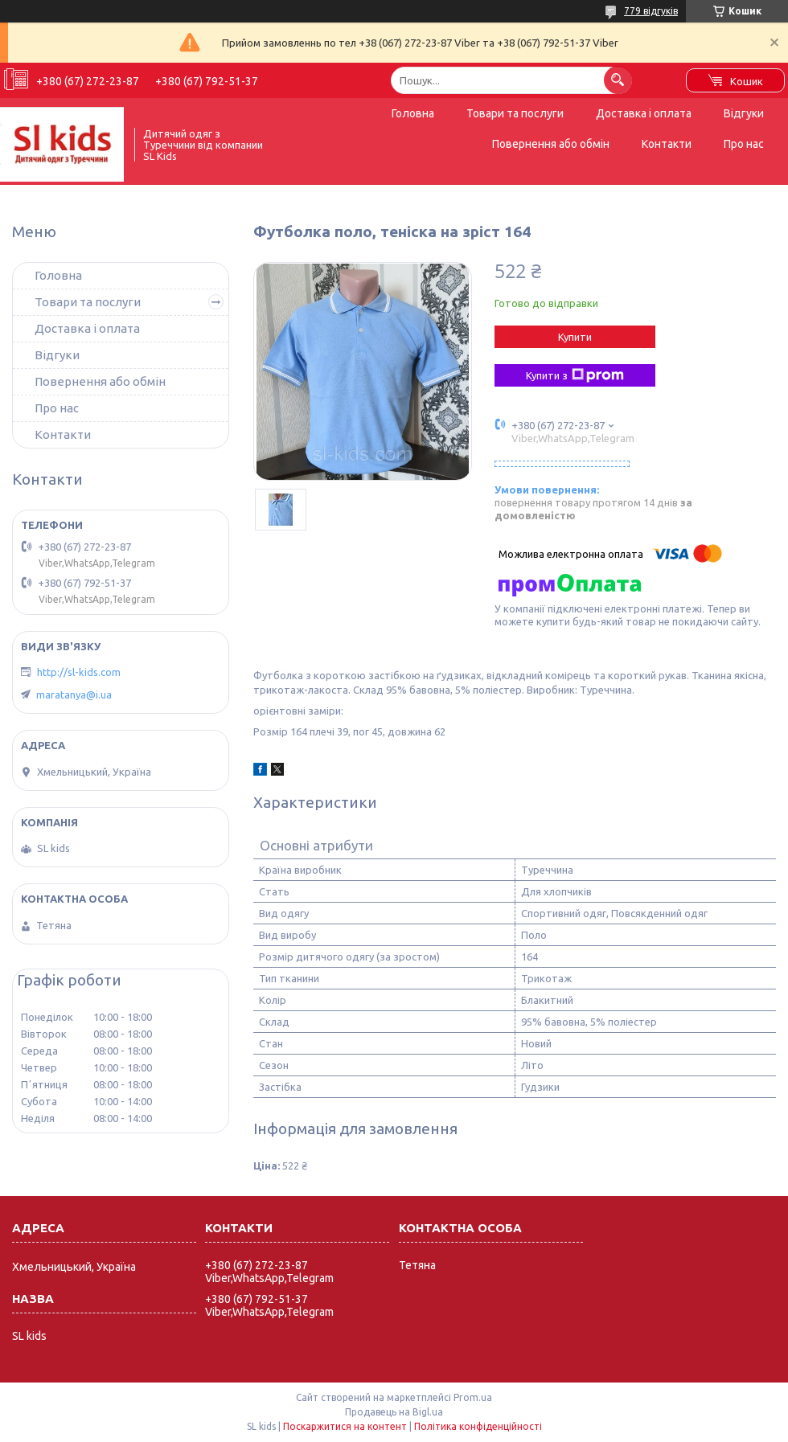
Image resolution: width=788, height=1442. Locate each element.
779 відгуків (651, 11)
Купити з (575, 375)
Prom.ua (473, 1397)
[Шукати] (618, 80)
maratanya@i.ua (74, 694)
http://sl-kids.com (79, 672)
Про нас (744, 143)
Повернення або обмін (550, 143)
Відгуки (744, 113)
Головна (413, 113)
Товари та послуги (515, 113)
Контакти (667, 143)
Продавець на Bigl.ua (394, 1412)
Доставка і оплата (644, 113)
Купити (575, 336)
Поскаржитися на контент (345, 1426)
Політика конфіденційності (478, 1426)
